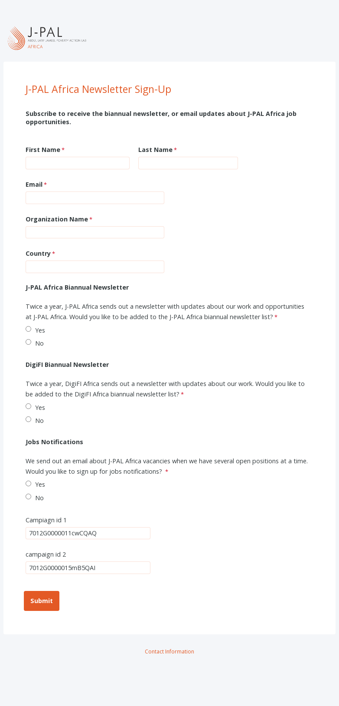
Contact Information (169, 651)
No (39, 343)
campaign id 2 (46, 554)
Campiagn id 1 (46, 520)
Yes (40, 330)
